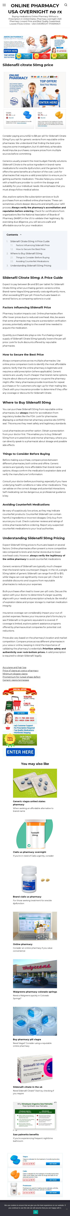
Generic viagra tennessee (16, 680)
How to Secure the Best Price (30, 249)
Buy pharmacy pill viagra (27, 1039)
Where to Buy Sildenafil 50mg (26, 253)
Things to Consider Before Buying (32, 257)
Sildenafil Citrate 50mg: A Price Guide (30, 241)
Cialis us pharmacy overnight (29, 852)
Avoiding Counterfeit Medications (32, 261)
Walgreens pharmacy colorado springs (35, 992)
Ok (36, 1212)
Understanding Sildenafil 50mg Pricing (30, 265)
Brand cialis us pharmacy (27, 897)
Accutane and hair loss (14, 667)
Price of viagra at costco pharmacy (20, 670)
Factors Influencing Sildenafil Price (33, 245)
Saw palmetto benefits (26, 1134)
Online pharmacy (22, 944)
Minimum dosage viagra (15, 674)
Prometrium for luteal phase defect (21, 677)
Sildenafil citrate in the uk (27, 1087)
